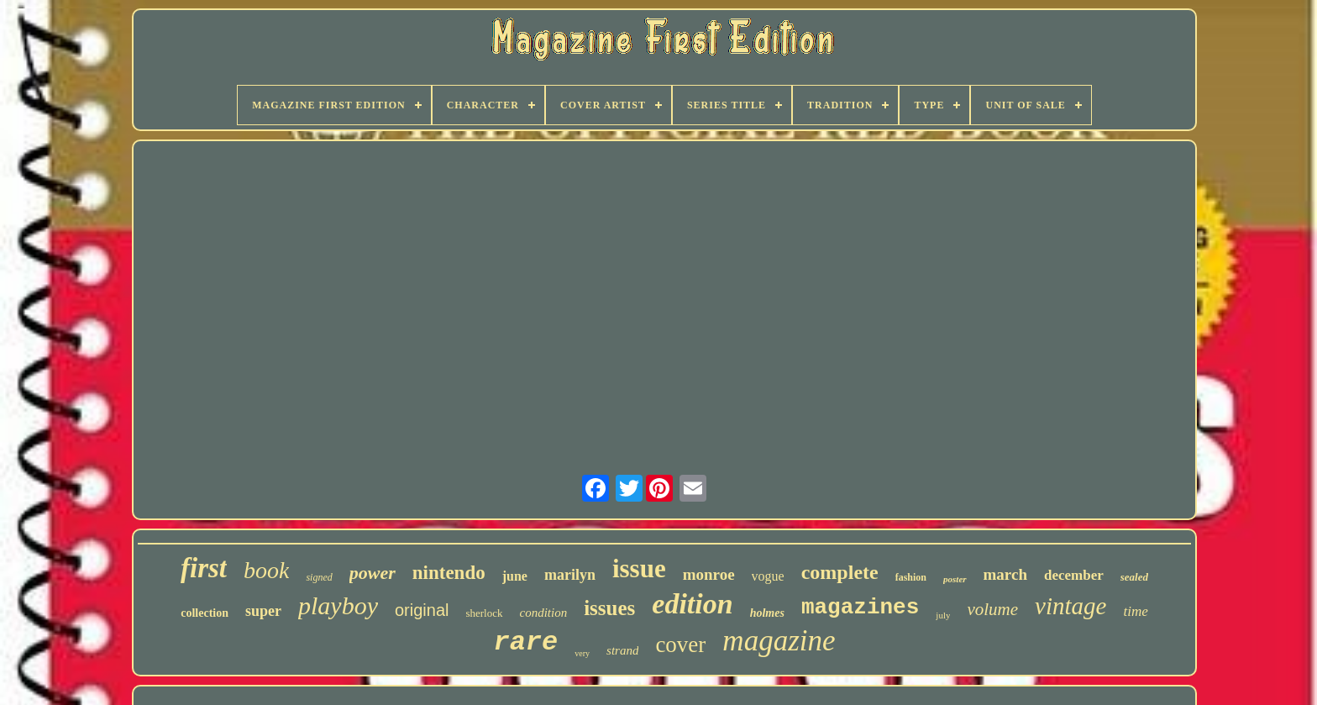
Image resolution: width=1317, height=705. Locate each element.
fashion (910, 577)
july (943, 615)
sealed (1134, 577)
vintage (1070, 605)
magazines (860, 607)
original (422, 610)
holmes (767, 613)
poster (955, 579)
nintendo (448, 572)
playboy (338, 605)
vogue (768, 576)
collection (204, 613)
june (514, 576)
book (266, 570)
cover (680, 644)
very (582, 653)
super (263, 610)
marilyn (570, 574)
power (372, 572)
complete (840, 572)
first (204, 568)
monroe (709, 574)
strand (622, 650)
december (1074, 575)
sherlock (483, 613)
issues (609, 608)
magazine (778, 640)
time (1135, 611)
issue (639, 568)
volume (992, 609)
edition (692, 603)
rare (525, 642)
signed (319, 577)
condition (544, 612)
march (1005, 574)
